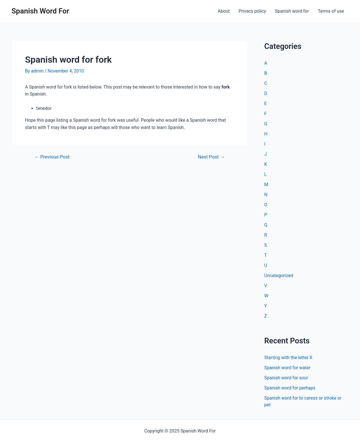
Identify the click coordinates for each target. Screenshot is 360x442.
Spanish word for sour (286, 377)
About (224, 11)
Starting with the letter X (288, 357)
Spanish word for (292, 11)
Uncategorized (278, 275)
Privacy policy (252, 11)
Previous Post (52, 157)
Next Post (211, 157)
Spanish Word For (40, 11)
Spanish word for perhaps (289, 388)
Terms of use (331, 11)
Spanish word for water (287, 367)
